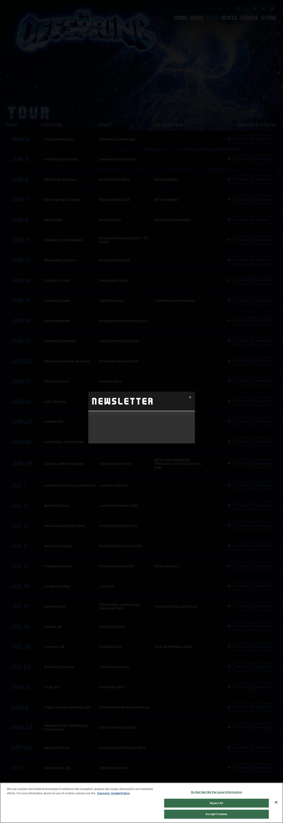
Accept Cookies (217, 814)
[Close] (276, 802)
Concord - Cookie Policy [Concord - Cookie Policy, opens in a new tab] (113, 793)
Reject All (216, 803)
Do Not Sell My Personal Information (216, 792)
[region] (141, 803)
